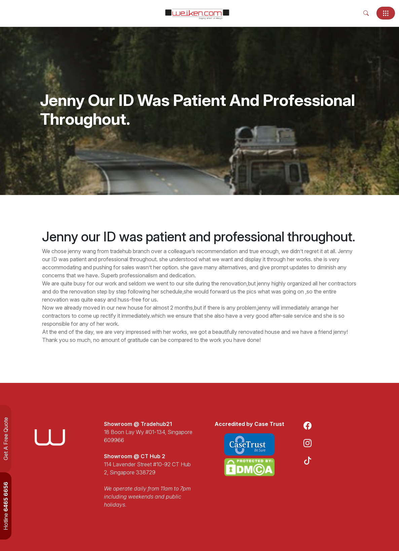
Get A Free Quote (5, 438)
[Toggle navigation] (385, 13)
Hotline (5, 506)
